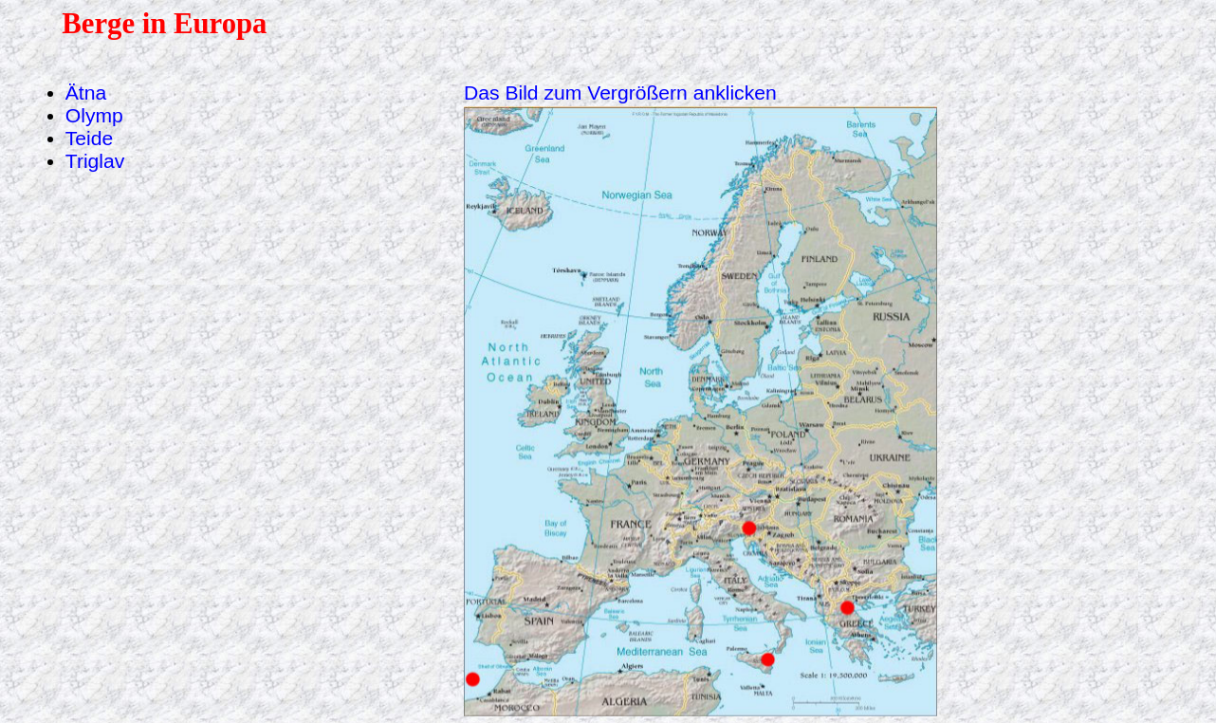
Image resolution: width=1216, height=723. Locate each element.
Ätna (85, 92)
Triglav (95, 161)
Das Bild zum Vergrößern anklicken (620, 92)
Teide (89, 138)
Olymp (94, 115)
